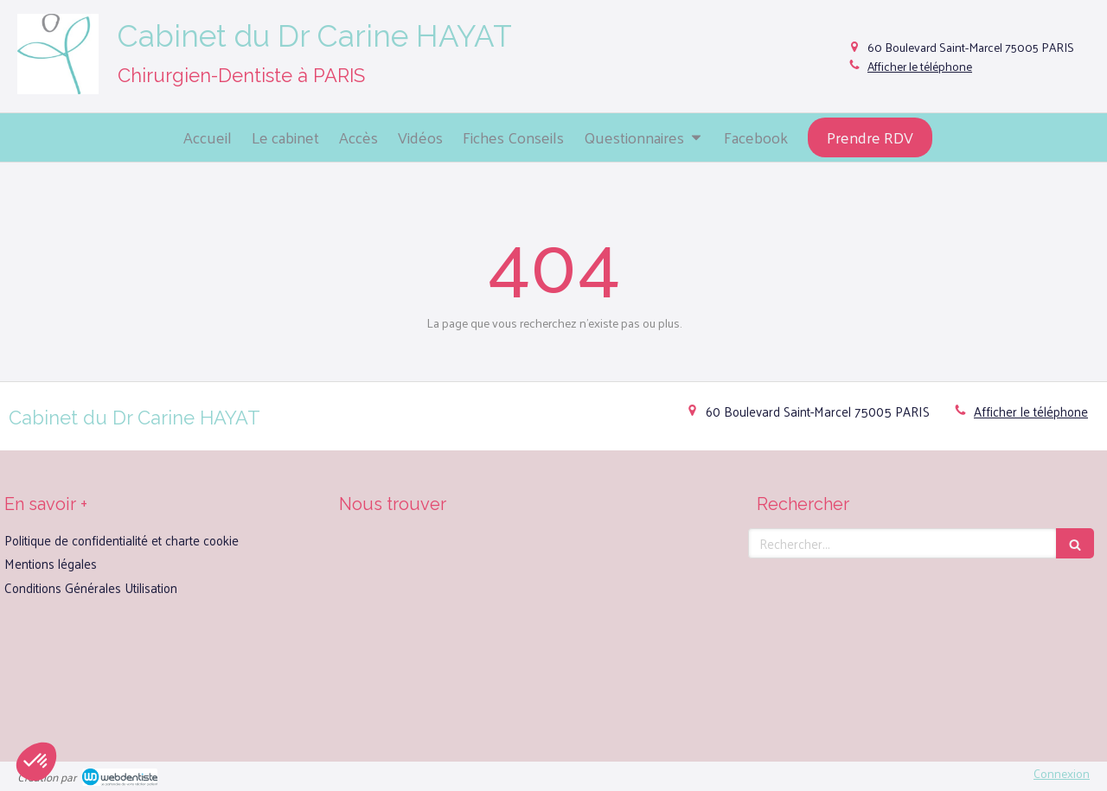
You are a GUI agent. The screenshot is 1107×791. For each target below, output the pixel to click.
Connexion (1061, 773)
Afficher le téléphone (919, 66)
